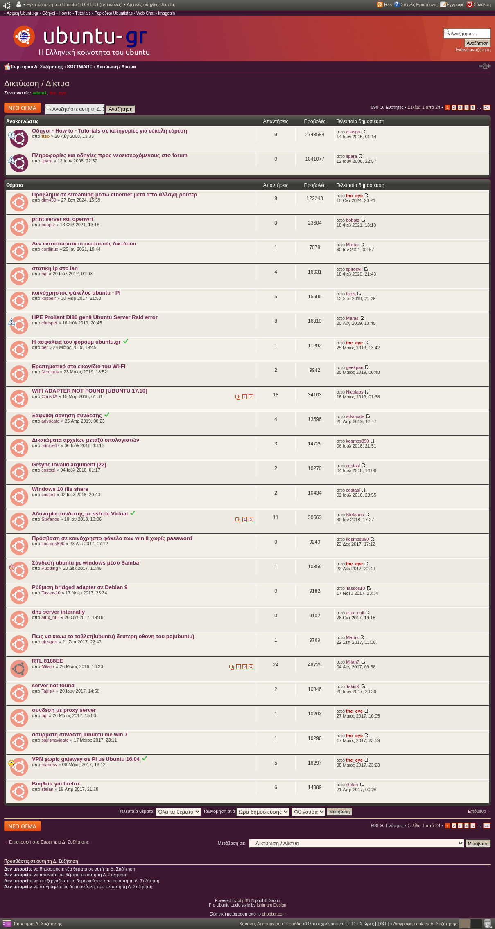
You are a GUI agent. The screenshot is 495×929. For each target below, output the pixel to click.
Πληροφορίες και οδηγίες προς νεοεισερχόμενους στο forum (110, 155)
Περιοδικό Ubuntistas (113, 13)
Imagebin (166, 13)
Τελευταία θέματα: (160, 811)
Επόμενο (477, 811)
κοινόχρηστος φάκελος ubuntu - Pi (76, 293)
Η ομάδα (293, 923)
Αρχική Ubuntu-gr (22, 13)
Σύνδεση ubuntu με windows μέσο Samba (85, 563)
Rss (388, 4)
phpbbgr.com (274, 914)
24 (486, 107)
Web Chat (145, 13)
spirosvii (354, 269)
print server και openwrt (62, 219)
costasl (48, 470)
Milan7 (47, 666)
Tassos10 (50, 592)
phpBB (244, 900)
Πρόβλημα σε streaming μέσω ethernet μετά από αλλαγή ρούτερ (114, 194)
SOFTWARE (80, 66)
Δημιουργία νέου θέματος (22, 108)
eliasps (353, 131)
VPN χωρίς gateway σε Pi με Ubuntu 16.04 (86, 759)
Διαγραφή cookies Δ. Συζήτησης (425, 923)
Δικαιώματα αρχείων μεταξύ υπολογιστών (85, 440)
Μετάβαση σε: (232, 843)
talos (350, 293)
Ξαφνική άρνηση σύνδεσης (67, 415)
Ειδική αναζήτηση (473, 49)
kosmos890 (357, 441)
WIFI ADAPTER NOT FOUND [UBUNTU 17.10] (89, 391)
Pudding (49, 568)
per (44, 347)
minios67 (50, 445)
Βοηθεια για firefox (56, 784)
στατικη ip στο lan (55, 268)
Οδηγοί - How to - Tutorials (66, 13)
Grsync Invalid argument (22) (69, 464)
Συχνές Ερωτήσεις (419, 4)
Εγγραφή (456, 4)
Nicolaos (50, 371)
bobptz (48, 224)
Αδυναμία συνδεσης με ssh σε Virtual (80, 514)
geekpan (354, 367)
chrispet (49, 322)
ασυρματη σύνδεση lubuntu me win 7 (79, 734)
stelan (47, 789)
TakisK (47, 690)
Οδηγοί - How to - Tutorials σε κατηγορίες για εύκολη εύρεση (109, 131)
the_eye (57, 92)
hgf (44, 273)
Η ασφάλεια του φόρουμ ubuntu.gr (76, 342)
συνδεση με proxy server (64, 710)
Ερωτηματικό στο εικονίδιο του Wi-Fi (79, 366)
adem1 (39, 92)
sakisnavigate (55, 740)
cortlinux (49, 249)
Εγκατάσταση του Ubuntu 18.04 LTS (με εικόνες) (74, 4)
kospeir (48, 298)
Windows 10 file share (60, 489)
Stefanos (50, 519)
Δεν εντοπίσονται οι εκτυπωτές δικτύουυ (84, 244)
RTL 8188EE (47, 661)
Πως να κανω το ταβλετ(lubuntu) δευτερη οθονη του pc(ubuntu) (113, 636)
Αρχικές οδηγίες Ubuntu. (151, 4)
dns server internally (58, 612)
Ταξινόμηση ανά (246, 811)
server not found (53, 685)
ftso (45, 136)
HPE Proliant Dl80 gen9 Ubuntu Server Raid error (95, 317)
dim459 (48, 200)
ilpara (46, 160)
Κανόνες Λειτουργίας (259, 923)
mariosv (49, 764)
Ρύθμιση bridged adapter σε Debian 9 (79, 587)
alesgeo (49, 641)
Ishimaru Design (271, 905)
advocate (50, 420)
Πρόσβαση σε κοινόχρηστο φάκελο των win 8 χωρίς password (112, 538)
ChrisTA (49, 396)
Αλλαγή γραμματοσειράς (485, 66)
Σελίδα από (424, 107)
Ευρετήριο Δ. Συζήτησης (37, 66)
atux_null (50, 617)
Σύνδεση (482, 4)
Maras (352, 244)
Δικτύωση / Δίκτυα (116, 66)
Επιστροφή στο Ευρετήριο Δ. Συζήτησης (49, 841)
